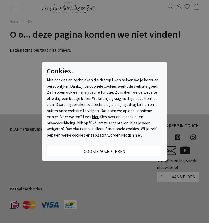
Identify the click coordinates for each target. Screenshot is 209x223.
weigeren (55, 128)
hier (95, 116)
